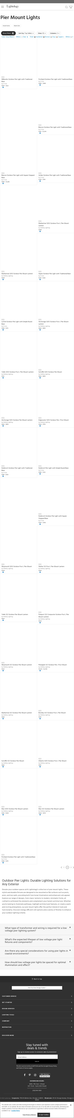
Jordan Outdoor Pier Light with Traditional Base (55, 176)
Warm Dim (19, 26)
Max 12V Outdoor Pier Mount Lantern (51, 809)
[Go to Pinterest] (30, 1087)
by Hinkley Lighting (44, 228)
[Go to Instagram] (35, 1087)
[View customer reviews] (44, 1086)
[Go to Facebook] (25, 1087)
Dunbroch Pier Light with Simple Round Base (54, 469)
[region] (37, 1110)
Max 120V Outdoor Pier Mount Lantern (15, 809)
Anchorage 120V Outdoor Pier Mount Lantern (17, 421)
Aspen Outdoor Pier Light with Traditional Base (55, 274)
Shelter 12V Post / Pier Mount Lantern (51, 567)
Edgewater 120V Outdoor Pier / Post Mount (54, 421)
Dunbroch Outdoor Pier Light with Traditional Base (17, 470)
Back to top (37, 990)
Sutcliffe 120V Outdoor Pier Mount (50, 373)
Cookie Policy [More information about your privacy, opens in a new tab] (15, 1111)
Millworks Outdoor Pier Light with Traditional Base (17, 81)
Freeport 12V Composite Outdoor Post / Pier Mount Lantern (54, 616)
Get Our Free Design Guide (37, 999)
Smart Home (7, 26)
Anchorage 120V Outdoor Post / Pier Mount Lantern (54, 323)
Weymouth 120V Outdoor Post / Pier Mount (17, 567)
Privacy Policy (52, 1077)
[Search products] (66, 7)
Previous (61, 868)
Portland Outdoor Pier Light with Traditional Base (55, 80)
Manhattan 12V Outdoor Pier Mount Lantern (17, 713)
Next (73, 868)
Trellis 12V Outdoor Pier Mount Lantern (15, 615)
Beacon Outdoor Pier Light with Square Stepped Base (18, 177)
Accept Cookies (44, 1115)
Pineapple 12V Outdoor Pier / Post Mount (53, 665)
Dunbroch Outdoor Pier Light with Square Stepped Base (53, 518)
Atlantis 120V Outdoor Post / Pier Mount (53, 761)
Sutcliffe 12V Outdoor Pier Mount (13, 761)
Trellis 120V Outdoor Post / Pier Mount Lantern (18, 373)
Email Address (22, 1068)
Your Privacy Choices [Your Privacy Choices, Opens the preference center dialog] (29, 1115)
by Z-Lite (4, 84)
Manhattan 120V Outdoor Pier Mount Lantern (17, 274)
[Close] (71, 1105)
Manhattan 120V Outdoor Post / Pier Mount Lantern (54, 225)
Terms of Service (24, 1079)
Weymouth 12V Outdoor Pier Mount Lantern (17, 665)
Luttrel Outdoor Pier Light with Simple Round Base (17, 323)
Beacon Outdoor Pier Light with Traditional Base (55, 128)
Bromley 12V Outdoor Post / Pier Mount (52, 713)
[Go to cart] (71, 6)
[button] (2, 7)
